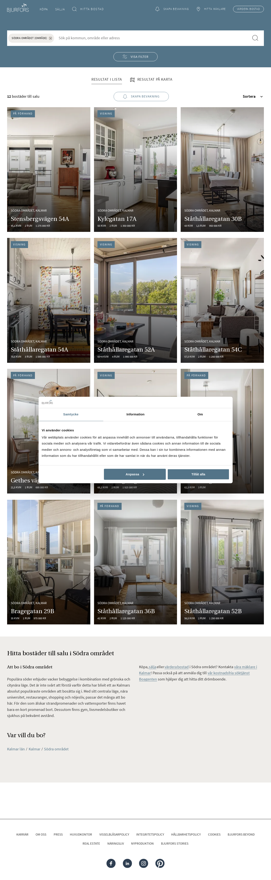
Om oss (41, 834)
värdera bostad (176, 666)
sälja (152, 666)
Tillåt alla (198, 474)
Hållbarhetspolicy (186, 834)
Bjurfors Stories (174, 843)
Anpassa (135, 474)
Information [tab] (136, 414)
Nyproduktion (142, 843)
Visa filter (135, 56)
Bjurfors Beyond (241, 834)
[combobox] (152, 38)
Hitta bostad (88, 9)
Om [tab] (200, 414)
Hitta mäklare (211, 9)
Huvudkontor (81, 834)
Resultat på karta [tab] (150, 80)
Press (58, 834)
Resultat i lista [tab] (106, 79)
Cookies (214, 834)
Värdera (248, 9)
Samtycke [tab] (70, 414)
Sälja (60, 9)
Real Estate (91, 843)
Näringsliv (115, 843)
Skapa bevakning (172, 9)
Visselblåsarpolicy (114, 834)
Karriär (22, 834)
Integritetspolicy (150, 834)
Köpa (44, 9)
